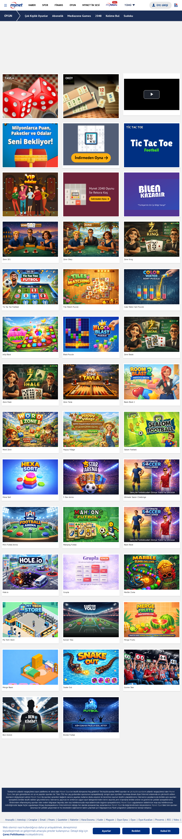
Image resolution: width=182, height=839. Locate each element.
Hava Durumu (88, 820)
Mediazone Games (79, 16)
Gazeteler (62, 820)
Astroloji (21, 820)
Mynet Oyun (65, 791)
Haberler (74, 820)
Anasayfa (9, 820)
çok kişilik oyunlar (137, 791)
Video (176, 820)
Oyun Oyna (122, 820)
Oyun (133, 820)
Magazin (110, 820)
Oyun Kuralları (145, 820)
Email (43, 820)
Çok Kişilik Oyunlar (36, 16)
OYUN (8, 16)
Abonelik (57, 16)
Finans (51, 820)
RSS (169, 820)
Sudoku (128, 16)
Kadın (100, 820)
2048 (98, 16)
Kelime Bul (112, 16)
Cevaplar (32, 820)
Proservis (159, 820)
